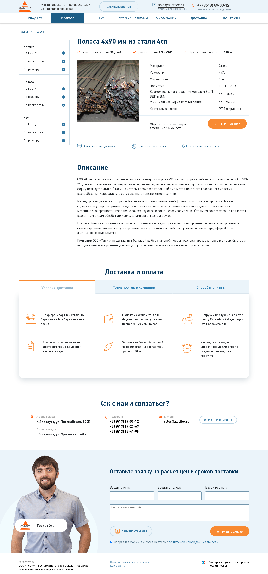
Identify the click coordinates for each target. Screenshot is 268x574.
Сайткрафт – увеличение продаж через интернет (229, 564)
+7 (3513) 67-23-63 (124, 426)
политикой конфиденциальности (193, 542)
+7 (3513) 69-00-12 (213, 5)
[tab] (57, 287)
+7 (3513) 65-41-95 (124, 431)
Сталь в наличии (133, 18)
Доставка (199, 18)
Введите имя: (132, 492)
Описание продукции (99, 146)
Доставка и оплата (152, 146)
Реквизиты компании (205, 146)
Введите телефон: (180, 492)
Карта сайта (117, 565)
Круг (100, 18)
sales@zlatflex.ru (171, 5)
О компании (166, 18)
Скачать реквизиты (218, 420)
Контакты (231, 18)
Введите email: (227, 492)
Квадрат (35, 18)
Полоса (67, 18)
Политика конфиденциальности (129, 562)
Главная (24, 31)
